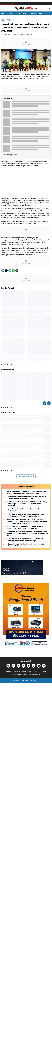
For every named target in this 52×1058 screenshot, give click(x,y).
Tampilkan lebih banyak (26, 476)
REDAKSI (8, 671)
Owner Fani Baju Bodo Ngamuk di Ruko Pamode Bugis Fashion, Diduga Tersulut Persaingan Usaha (27, 492)
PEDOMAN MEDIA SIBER (19, 671)
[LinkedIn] (39, 666)
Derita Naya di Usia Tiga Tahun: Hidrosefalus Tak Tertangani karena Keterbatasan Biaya (25, 540)
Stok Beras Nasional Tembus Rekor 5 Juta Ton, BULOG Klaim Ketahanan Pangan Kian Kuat (27, 498)
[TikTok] (33, 666)
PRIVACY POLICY (32, 671)
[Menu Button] (2, 8)
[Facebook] (2, 270)
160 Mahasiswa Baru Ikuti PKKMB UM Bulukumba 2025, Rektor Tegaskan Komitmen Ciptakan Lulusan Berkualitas (27, 504)
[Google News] (28, 666)
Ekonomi (25, 13)
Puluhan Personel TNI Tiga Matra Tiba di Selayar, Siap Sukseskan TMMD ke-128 (26, 545)
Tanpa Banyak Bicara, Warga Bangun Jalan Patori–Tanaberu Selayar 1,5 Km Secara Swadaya (26, 515)
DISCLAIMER (42, 671)
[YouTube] (23, 666)
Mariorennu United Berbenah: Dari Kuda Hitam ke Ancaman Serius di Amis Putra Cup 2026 (25, 527)
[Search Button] (49, 8)
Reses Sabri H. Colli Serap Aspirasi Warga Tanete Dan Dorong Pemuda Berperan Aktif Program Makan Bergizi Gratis (27, 534)
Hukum (17, 13)
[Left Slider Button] (44, 403)
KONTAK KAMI (26, 675)
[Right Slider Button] (50, 13)
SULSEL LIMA (21, 681)
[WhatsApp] (13, 270)
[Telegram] (9, 270)
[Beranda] (3, 20)
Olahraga (42, 13)
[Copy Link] (16, 270)
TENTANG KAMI (16, 675)
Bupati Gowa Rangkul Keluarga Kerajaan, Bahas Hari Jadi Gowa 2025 (26, 510)
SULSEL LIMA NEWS (34, 681)
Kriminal (34, 13)
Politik (10, 13)
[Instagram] (18, 666)
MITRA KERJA (36, 675)
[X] (6, 270)
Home (3, 13)
